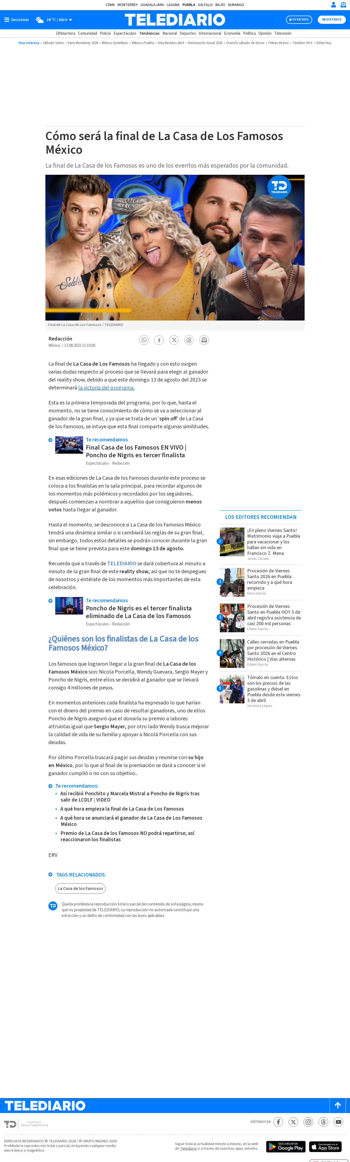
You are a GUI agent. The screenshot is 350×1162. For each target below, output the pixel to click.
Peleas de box (278, 42)
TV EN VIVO (300, 19)
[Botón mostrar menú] (17, 19)
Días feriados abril (171, 42)
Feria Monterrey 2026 (83, 42)
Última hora (65, 33)
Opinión (265, 33)
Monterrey (128, 5)
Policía (105, 33)
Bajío (220, 5)
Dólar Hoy (323, 42)
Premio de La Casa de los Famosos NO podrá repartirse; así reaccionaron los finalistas (127, 836)
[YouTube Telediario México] (338, 1122)
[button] (144, 340)
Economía (232, 33)
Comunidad (87, 33)
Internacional (210, 33)
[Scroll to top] (337, 1105)
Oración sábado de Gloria (245, 42)
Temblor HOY (303, 42)
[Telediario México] (175, 19)
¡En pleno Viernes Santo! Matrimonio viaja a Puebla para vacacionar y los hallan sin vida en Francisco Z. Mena (273, 542)
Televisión (282, 33)
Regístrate (332, 19)
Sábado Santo (53, 42)
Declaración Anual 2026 (205, 42)
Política (249, 33)
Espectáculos (124, 33)
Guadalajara (152, 5)
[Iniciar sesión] (333, 4)
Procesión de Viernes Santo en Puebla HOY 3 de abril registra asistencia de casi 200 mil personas (274, 615)
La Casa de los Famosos (80, 889)
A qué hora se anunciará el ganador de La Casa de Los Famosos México (131, 821)
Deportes (188, 33)
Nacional (169, 33)
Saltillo (205, 5)
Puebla (188, 5)
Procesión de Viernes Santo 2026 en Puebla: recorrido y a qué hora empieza (269, 579)
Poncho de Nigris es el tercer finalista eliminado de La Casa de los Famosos (139, 612)
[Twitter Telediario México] (293, 1122)
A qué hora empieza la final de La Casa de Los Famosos (122, 809)
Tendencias (149, 33)
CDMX (110, 5)
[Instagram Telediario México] (308, 1122)
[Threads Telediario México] (323, 1122)
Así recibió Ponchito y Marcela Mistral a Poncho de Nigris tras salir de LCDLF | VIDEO (130, 797)
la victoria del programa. (106, 388)
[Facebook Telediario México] (278, 1122)
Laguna (173, 5)
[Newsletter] (343, 6)
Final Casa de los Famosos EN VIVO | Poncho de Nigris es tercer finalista (136, 451)
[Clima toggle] (52, 20)
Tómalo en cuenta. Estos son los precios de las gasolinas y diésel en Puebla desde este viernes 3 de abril (274, 689)
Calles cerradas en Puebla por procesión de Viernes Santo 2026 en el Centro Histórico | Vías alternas (273, 651)
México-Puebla (143, 42)
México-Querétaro (115, 42)
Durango (236, 5)
